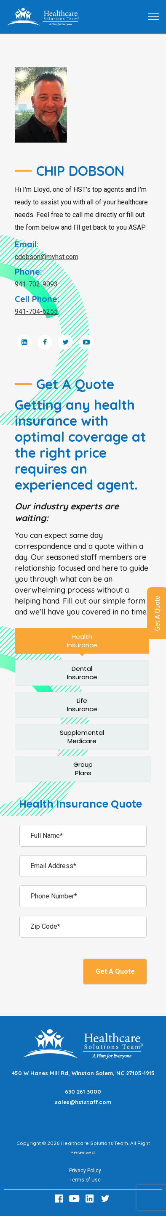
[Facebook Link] (60, 1198)
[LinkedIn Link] (91, 1198)
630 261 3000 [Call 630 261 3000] (83, 1091)
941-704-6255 (36, 311)
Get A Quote (115, 971)
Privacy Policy (85, 1171)
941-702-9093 (36, 284)
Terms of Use (85, 1180)
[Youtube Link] (75, 1198)
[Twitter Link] (106, 1198)
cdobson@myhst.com (46, 257)
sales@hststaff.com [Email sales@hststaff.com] (83, 1102)
